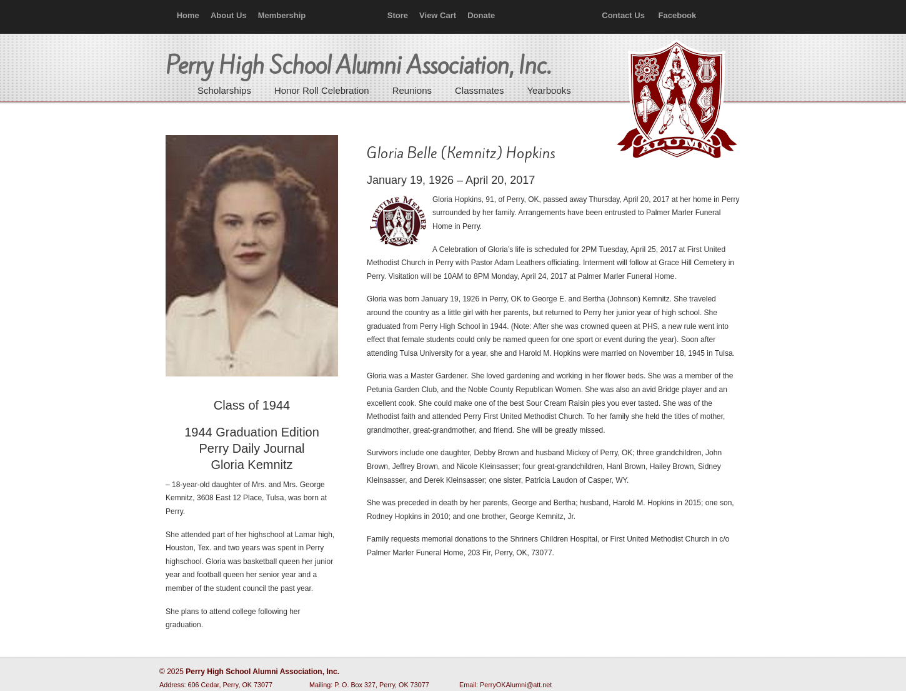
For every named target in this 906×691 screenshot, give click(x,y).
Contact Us (623, 15)
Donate (481, 15)
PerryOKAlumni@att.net (516, 684)
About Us (229, 15)
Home (188, 15)
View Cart (437, 15)
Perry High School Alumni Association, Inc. (675, 100)
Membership (282, 15)
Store (397, 15)
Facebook (678, 15)
